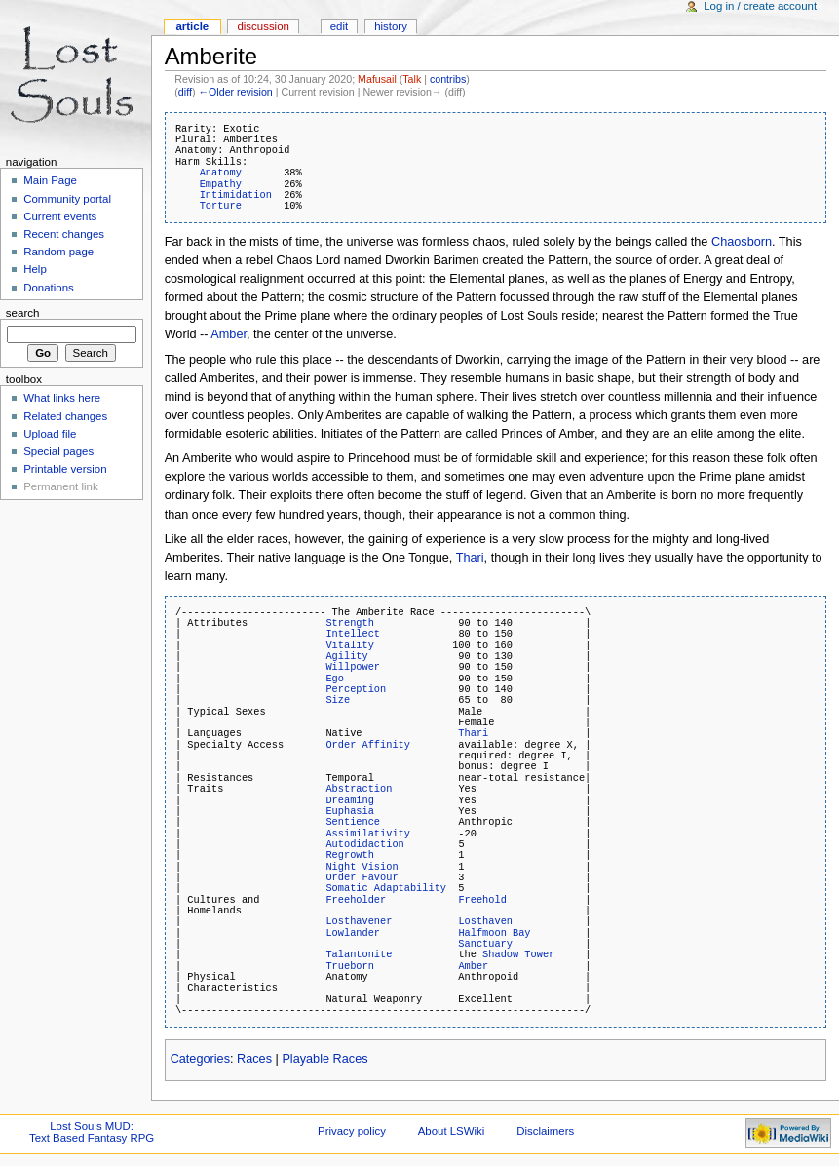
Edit (339, 26)
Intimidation (236, 195)
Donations (48, 287)
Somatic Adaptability (385, 888)
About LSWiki (451, 1131)
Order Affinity (367, 745)
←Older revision (235, 91)
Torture (221, 206)
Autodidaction (364, 844)
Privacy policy (352, 1131)
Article (192, 26)
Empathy (221, 184)
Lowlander (352, 933)
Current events (59, 216)
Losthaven (485, 921)
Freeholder (355, 900)
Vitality (349, 645)
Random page (58, 251)
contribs (448, 79)
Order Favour (361, 877)
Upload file (49, 434)
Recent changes (63, 234)
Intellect (352, 634)
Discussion (262, 26)
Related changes (65, 416)
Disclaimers (545, 1131)
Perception (355, 689)
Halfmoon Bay (494, 933)
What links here (61, 398)
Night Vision (361, 867)
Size (337, 700)
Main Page (50, 180)
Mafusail (377, 79)
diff (185, 91)
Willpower (352, 667)
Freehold (482, 900)
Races (254, 1059)
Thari (470, 557)
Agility (346, 656)
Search (23, 313)
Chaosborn (741, 242)
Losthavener (358, 921)
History (390, 26)
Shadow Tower (518, 954)
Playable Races (324, 1059)
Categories (200, 1059)
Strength (349, 623)
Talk (411, 79)
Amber (228, 334)
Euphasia (349, 811)
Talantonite (358, 954)
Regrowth (349, 855)
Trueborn (349, 966)
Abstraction (358, 789)
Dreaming (349, 800)
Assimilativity (367, 833)
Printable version (64, 469)
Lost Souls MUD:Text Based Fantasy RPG (91, 1132)
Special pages (58, 451)
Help (35, 269)
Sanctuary (485, 944)
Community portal (67, 199)
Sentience (352, 822)
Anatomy (221, 172)
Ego (334, 678)
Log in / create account (760, 6)
